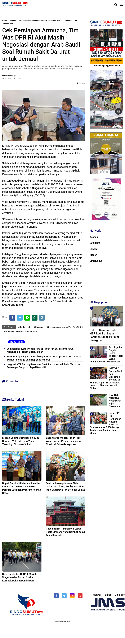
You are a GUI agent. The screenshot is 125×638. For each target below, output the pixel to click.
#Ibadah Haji (24, 327)
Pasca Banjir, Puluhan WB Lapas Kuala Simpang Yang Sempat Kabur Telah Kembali (65, 532)
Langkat (94, 249)
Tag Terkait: (9, 327)
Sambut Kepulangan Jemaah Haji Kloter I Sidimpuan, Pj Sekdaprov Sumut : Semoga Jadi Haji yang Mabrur (44, 358)
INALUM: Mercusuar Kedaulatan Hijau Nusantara (115, 401)
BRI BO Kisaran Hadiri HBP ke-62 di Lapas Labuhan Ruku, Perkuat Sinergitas (104, 335)
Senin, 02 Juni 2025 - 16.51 (12, 78)
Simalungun (96, 260)
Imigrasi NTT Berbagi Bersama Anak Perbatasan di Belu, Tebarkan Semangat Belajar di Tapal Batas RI (43, 366)
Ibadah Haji (13, 21)
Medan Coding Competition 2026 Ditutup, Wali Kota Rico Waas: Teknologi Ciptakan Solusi (20, 441)
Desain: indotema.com (62, 621)
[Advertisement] (104, 281)
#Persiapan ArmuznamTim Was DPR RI (65, 327)
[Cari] (115, 4)
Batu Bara (95, 243)
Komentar (81, 83)
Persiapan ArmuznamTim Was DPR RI (45, 21)
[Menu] (122, 4)
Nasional (24, 21)
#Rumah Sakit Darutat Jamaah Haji (20, 331)
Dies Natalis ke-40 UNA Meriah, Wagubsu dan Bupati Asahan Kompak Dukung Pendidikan (19, 577)
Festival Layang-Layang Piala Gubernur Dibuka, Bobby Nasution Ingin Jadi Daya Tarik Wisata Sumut (65, 486)
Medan (93, 255)
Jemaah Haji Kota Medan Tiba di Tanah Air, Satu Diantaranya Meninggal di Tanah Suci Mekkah (40, 350)
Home (4, 21)
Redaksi (96, 594)
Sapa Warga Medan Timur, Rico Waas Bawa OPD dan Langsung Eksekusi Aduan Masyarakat (63, 441)
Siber (108, 594)
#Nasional (39, 327)
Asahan (94, 237)
